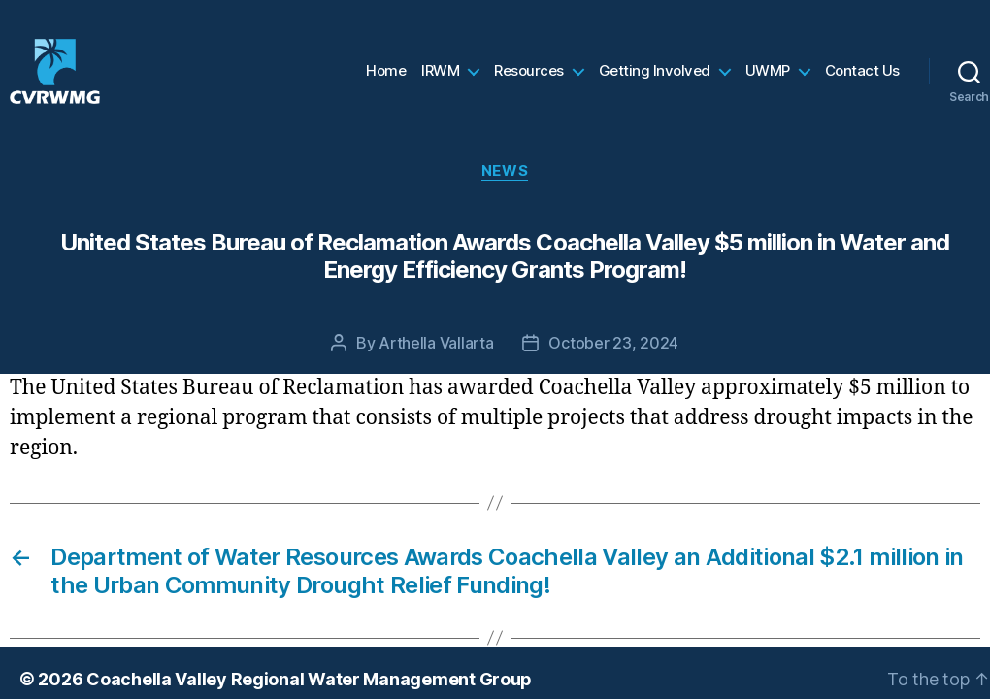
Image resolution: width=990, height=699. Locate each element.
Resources (529, 82)
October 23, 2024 (613, 365)
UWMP (767, 82)
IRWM (440, 82)
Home (386, 82)
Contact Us (862, 82)
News (504, 193)
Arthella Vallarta (436, 365)
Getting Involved (654, 82)
